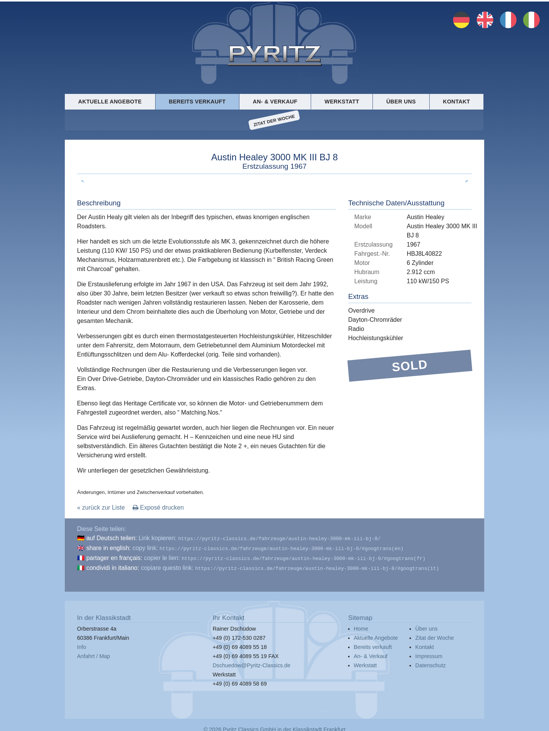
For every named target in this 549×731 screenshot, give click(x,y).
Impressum (428, 653)
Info (81, 644)
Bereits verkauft (197, 101)
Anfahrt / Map (93, 653)
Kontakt (456, 101)
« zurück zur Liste (101, 507)
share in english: (108, 547)
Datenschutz (430, 662)
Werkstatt (341, 101)
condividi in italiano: (112, 565)
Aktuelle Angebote (109, 101)
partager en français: (114, 556)
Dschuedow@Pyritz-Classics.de (252, 662)
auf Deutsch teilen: (111, 538)
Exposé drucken (158, 507)
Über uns (401, 101)
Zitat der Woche (274, 120)
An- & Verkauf (275, 101)
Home (361, 626)
